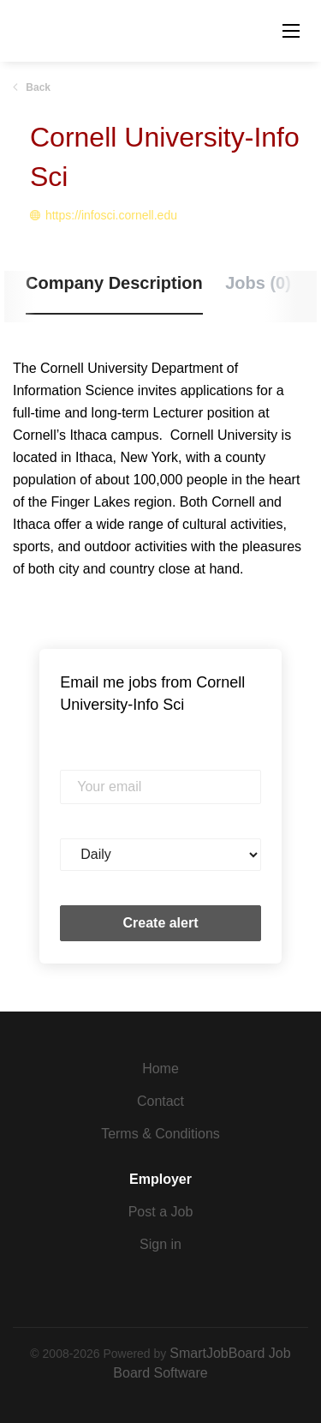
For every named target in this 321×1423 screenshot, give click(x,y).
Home (160, 1068)
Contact (160, 1101)
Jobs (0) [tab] (258, 282)
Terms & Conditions (160, 1133)
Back (37, 87)
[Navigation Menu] (291, 31)
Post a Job (160, 1211)
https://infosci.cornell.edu (111, 215)
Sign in (160, 1244)
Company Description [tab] (114, 282)
